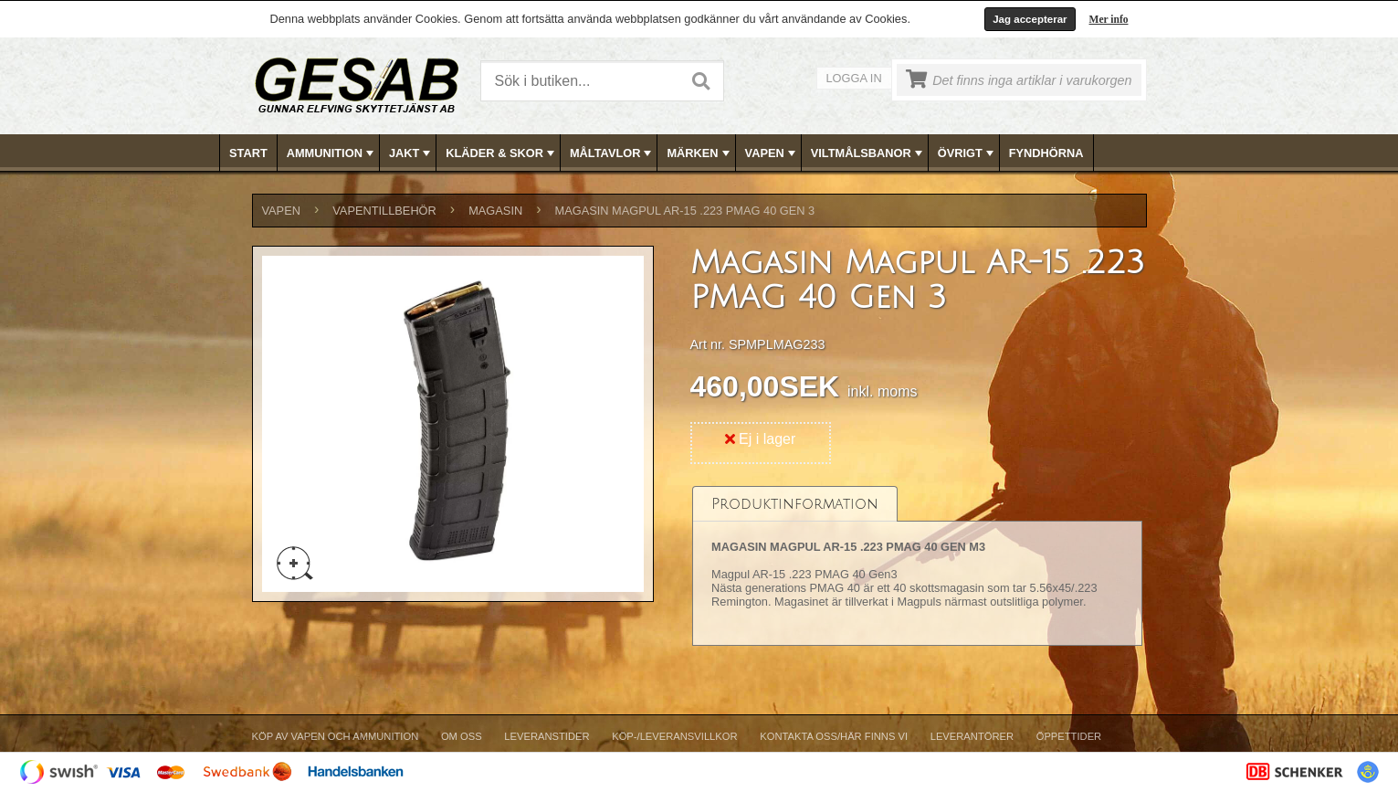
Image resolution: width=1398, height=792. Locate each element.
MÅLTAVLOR (612, 153)
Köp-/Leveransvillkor (674, 736)
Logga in (854, 78)
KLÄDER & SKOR (502, 153)
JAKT (411, 153)
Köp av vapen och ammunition (335, 736)
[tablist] (917, 566)
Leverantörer (972, 736)
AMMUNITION (332, 153)
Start (248, 153)
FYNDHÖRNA (1046, 153)
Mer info (1109, 19)
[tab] (795, 504)
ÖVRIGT (967, 153)
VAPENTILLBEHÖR (384, 210)
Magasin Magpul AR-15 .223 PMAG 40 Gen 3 (685, 210)
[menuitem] (249, 153)
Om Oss (461, 736)
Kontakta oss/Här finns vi (834, 736)
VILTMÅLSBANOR (868, 153)
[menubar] (699, 153)
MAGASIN (495, 210)
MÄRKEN (699, 153)
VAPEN (772, 153)
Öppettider (1068, 736)
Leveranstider (546, 736)
